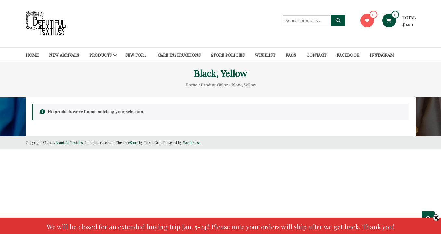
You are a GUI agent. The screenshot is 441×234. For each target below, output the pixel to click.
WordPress (191, 142)
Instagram (382, 55)
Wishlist (265, 55)
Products (100, 55)
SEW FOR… (136, 55)
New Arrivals (64, 55)
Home (32, 55)
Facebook (348, 55)
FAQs (291, 55)
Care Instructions (179, 55)
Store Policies (228, 55)
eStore (133, 142)
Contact (316, 55)
